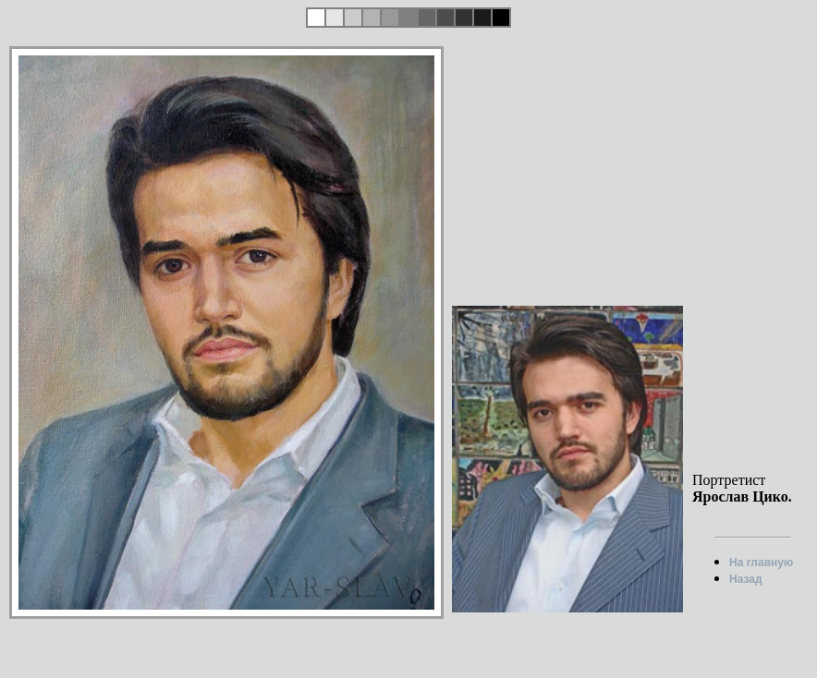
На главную (761, 562)
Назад (745, 579)
